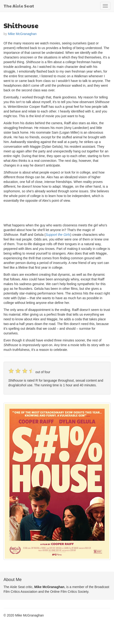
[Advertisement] (59, 212)
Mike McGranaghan (22, 34)
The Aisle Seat (19, 6)
